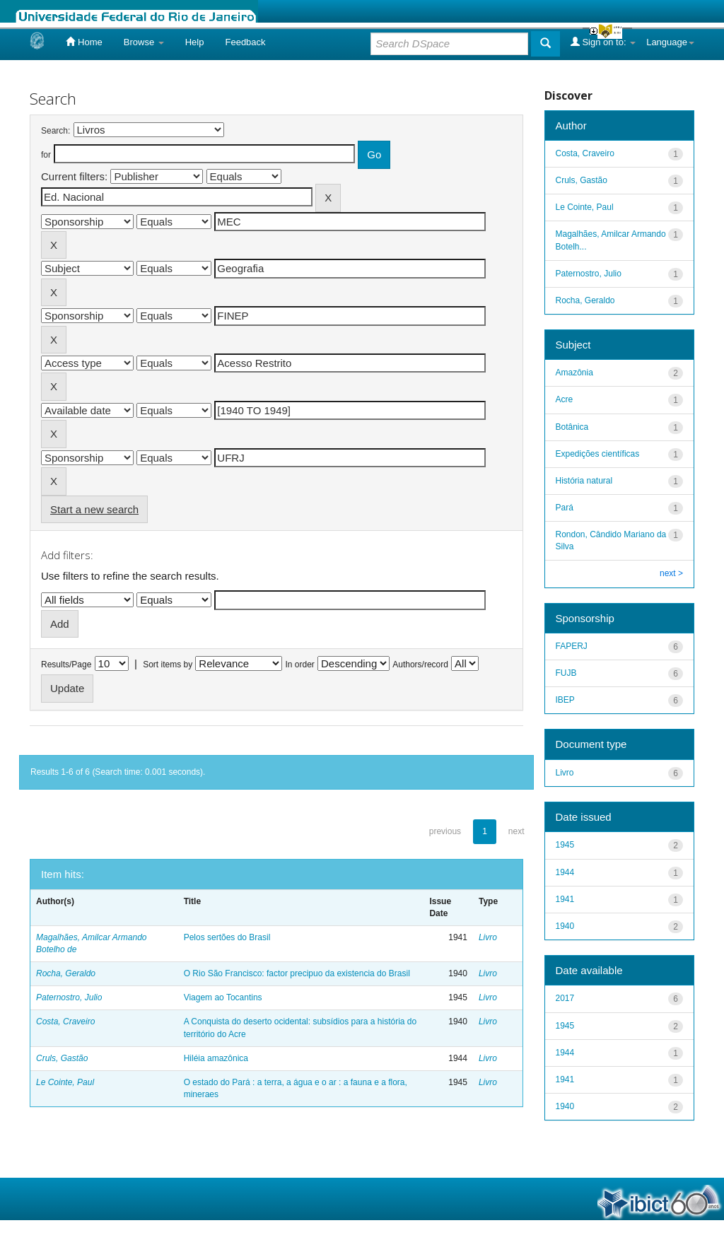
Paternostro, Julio (69, 997)
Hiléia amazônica (216, 1058)
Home (84, 41)
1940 (565, 926)
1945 (565, 845)
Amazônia (574, 372)
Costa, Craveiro (65, 1021)
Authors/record (420, 664)
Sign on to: (603, 41)
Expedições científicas (598, 454)
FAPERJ (572, 646)
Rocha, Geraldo (65, 973)
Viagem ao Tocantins (223, 997)
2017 (565, 998)
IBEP (565, 700)
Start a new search (94, 509)
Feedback (245, 42)
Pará (564, 508)
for (46, 155)
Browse (144, 42)
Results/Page (66, 664)
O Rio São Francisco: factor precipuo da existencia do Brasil (297, 973)
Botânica (572, 427)
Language (670, 42)
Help (194, 42)
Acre (564, 399)
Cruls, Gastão (62, 1058)
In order (300, 664)
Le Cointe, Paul (65, 1082)
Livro (488, 937)
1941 (565, 899)
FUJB (566, 673)
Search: (55, 131)
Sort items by (167, 664)
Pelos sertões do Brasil (227, 937)
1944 (565, 872)
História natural (584, 481)
